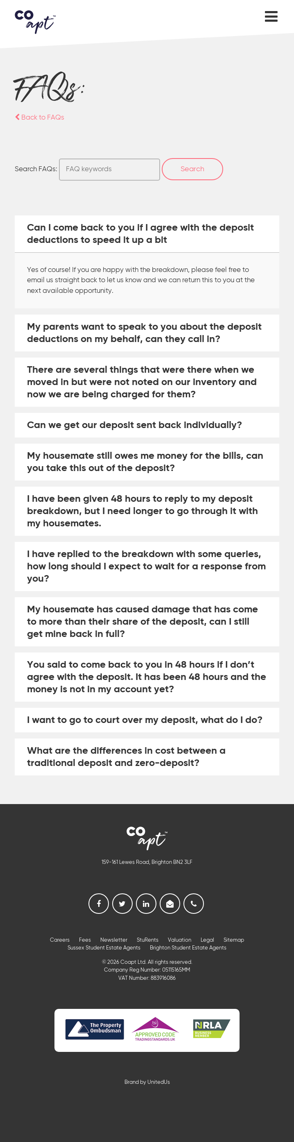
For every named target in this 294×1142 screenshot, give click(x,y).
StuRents (147, 940)
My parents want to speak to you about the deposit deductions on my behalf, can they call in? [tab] (144, 333)
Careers (60, 940)
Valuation (179, 940)
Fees (85, 940)
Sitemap (234, 940)
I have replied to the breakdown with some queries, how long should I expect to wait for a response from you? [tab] (146, 566)
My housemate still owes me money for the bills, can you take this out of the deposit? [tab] (145, 462)
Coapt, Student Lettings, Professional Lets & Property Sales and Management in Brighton (35, 22)
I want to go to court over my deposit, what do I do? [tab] (144, 720)
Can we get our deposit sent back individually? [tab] (134, 425)
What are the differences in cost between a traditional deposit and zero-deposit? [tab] (126, 757)
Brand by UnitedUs (147, 1082)
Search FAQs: (36, 169)
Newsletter (113, 940)
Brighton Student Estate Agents (188, 948)
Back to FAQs (39, 117)
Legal (207, 940)
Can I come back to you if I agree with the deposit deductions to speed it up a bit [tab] (140, 234)
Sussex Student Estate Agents (104, 948)
